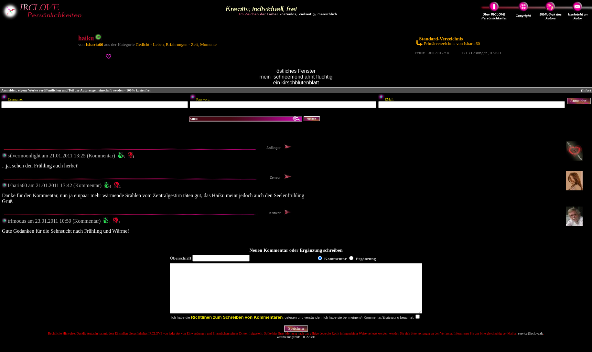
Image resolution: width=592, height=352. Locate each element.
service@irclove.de (530, 343)
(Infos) (586, 90)
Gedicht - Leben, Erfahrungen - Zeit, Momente (176, 44)
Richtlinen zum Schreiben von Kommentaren (237, 327)
